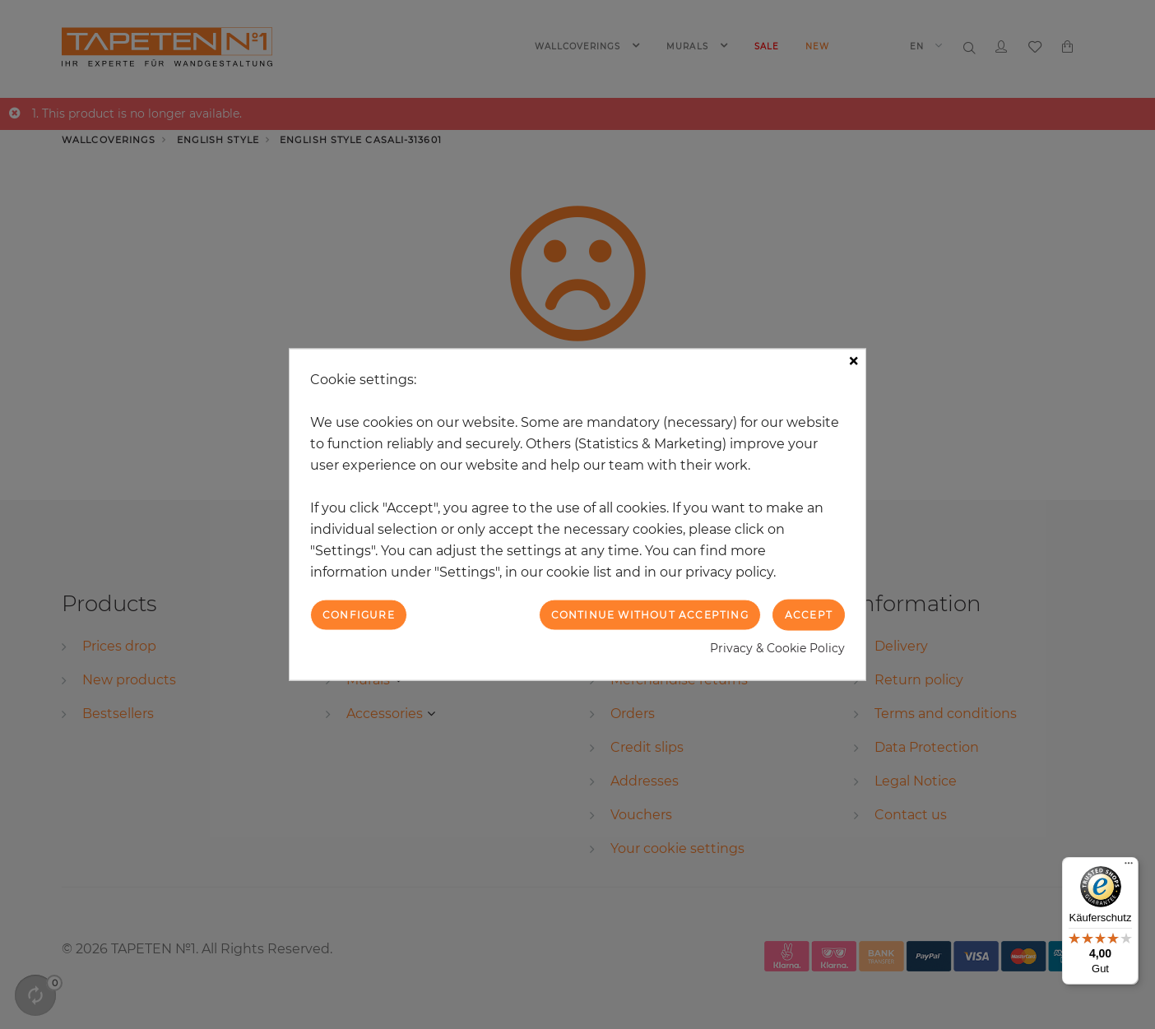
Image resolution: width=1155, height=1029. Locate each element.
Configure (358, 614)
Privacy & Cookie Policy (777, 648)
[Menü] (1129, 867)
